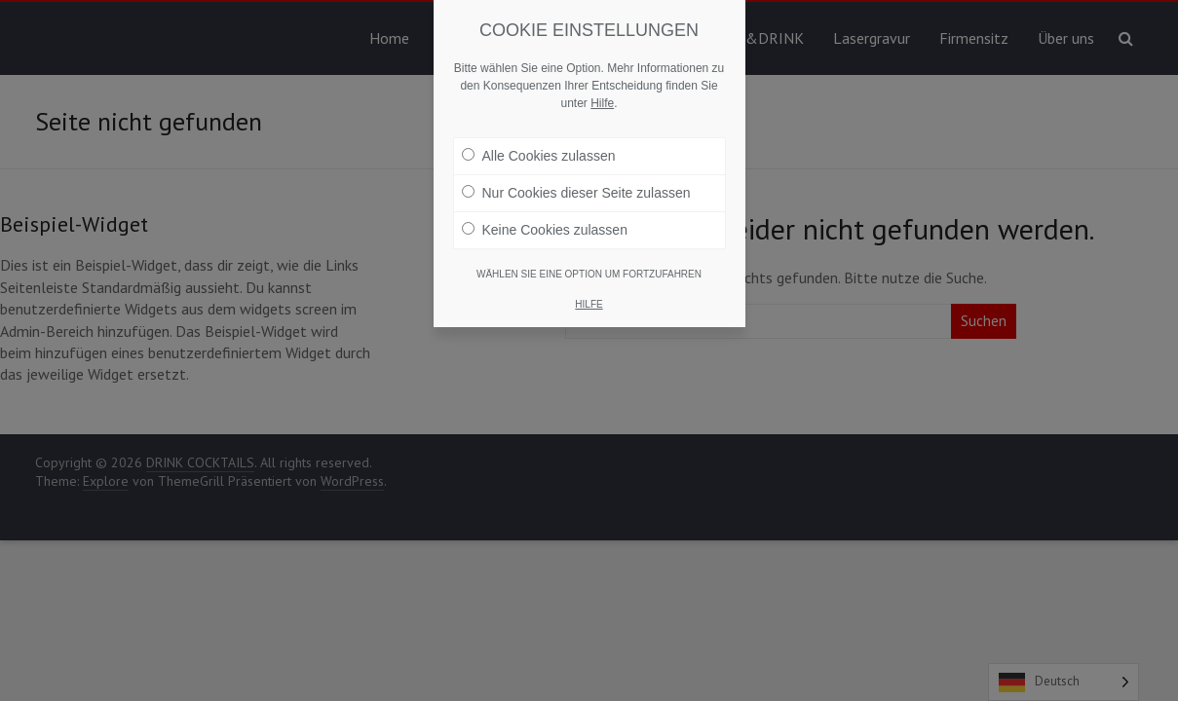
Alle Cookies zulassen (539, 156)
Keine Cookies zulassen (544, 230)
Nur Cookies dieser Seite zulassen (576, 193)
